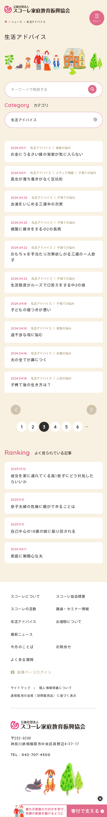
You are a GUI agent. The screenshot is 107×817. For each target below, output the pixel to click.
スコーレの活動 (23, 609)
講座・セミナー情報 (72, 609)
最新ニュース (22, 634)
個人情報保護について (55, 687)
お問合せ (63, 647)
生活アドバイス (23, 622)
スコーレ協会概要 (70, 596)
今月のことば (22, 647)
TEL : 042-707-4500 (30, 754)
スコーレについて (25, 596)
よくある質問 (22, 660)
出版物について (69, 622)
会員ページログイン (34, 672)
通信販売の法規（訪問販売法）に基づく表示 (43, 695)
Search (92, 89)
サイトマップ (20, 687)
